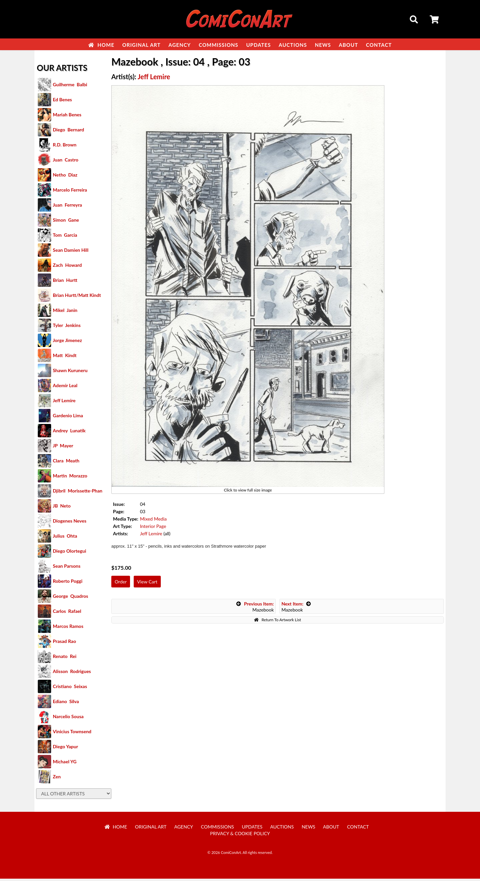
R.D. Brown (65, 147)
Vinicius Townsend (72, 734)
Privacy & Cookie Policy (240, 836)
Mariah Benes (67, 117)
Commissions (218, 45)
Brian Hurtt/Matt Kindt (77, 297)
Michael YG (65, 764)
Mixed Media (153, 521)
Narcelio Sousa (68, 719)
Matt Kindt (65, 357)
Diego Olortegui (69, 553)
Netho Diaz (65, 177)
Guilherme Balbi (70, 87)
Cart (435, 20)
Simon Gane (66, 222)
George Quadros (70, 598)
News (323, 45)
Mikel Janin (65, 312)
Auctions (293, 45)
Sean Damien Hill (70, 252)
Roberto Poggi (67, 583)
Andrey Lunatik (69, 433)
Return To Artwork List (277, 622)
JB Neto (62, 508)
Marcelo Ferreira (70, 192)
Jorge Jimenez (67, 342)
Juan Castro (65, 162)
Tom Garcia (65, 237)
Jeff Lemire (64, 403)
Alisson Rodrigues (72, 673)
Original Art (141, 45)
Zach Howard (67, 267)
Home (101, 45)
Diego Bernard (68, 132)
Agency (179, 45)
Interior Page (153, 528)
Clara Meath (66, 463)
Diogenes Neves (69, 523)
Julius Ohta (65, 538)
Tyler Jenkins (67, 327)
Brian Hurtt (65, 282)
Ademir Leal (65, 388)
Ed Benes (62, 102)
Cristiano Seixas (70, 688)
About (348, 45)
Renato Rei (64, 658)
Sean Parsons (67, 568)
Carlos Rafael (67, 613)
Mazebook (255, 609)
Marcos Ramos (68, 628)
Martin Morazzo (70, 478)
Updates (258, 45)
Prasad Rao (64, 643)
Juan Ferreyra (67, 207)
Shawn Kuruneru (70, 372)
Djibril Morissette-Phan (77, 493)
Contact (379, 45)
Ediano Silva (66, 703)
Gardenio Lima (68, 418)
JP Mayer (63, 448)
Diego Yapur (65, 749)
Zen (57, 779)
